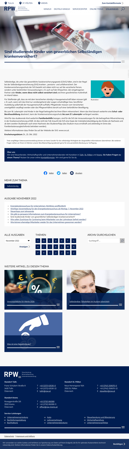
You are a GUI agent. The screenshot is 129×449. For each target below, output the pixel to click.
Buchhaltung (12, 422)
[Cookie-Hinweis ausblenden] (119, 444)
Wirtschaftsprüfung (95, 420)
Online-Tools (96, 15)
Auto (49, 417)
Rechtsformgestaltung (16, 420)
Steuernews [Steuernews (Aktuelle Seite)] (112, 15)
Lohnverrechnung (54, 420)
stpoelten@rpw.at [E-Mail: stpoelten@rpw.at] (107, 391)
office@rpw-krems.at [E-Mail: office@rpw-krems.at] (49, 407)
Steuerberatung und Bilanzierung (101, 417)
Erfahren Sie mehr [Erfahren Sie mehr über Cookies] (69, 445)
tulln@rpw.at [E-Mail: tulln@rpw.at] (45, 391)
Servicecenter (80, 15)
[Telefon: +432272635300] (48, 385)
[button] (113, 3)
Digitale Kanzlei (62, 15)
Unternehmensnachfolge (97, 422)
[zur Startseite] (20, 15)
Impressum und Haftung (25, 436)
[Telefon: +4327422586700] (108, 385)
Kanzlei (47, 15)
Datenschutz (9, 436)
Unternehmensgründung (17, 417)
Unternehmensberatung (57, 422)
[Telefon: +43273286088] (47, 401)
